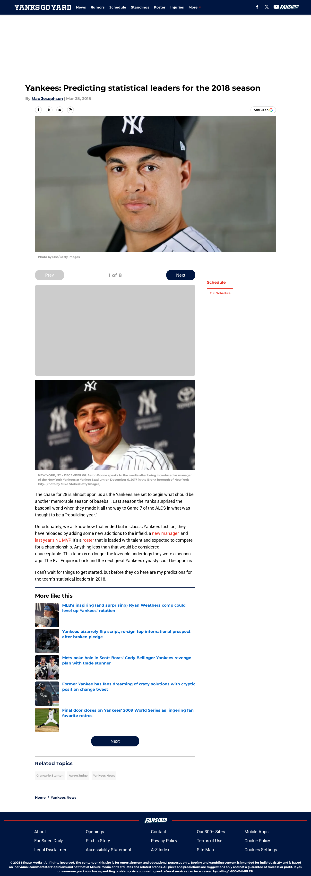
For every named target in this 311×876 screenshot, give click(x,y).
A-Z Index (160, 849)
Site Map (205, 849)
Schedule (117, 7)
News (81, 7)
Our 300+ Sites (211, 831)
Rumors (97, 7)
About (40, 831)
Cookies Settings (260, 849)
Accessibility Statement (108, 849)
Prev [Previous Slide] (49, 275)
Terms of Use (210, 840)
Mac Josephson (47, 98)
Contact (158, 831)
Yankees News (104, 775)
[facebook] (257, 7)
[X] (267, 7)
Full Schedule (220, 293)
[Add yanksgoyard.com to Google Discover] (263, 109)
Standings (140, 7)
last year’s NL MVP (52, 540)
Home (40, 797)
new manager (165, 533)
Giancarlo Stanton (49, 775)
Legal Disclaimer (50, 849)
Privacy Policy (164, 840)
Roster (159, 7)
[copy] (70, 109)
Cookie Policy (257, 840)
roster (88, 540)
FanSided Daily (48, 840)
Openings (95, 831)
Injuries (177, 7)
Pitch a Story (98, 840)
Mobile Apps (256, 831)
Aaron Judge (78, 775)
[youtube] (276, 7)
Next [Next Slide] (180, 275)
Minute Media (31, 862)
